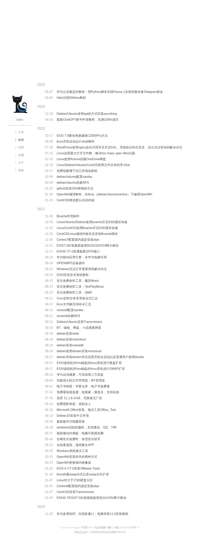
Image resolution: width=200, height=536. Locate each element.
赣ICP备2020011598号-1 (123, 527)
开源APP (87, 527)
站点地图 (100, 527)
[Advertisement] (100, 47)
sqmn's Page (70, 527)
